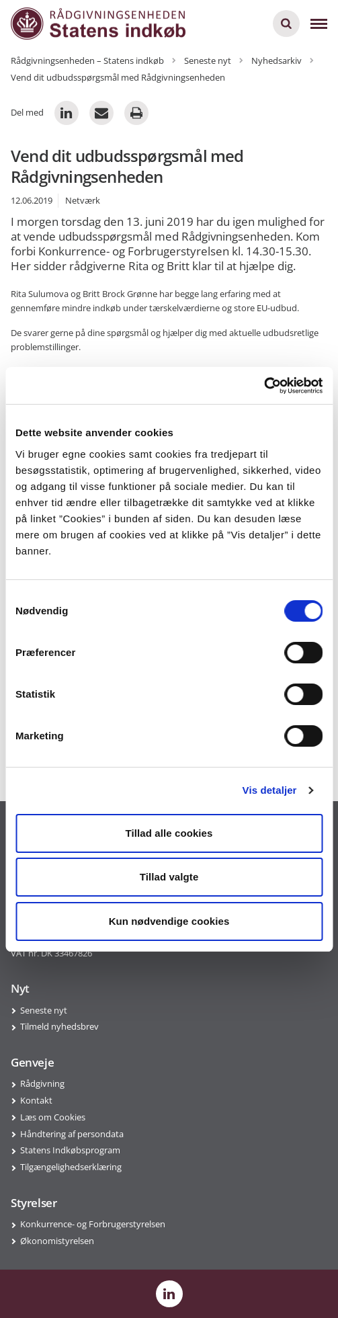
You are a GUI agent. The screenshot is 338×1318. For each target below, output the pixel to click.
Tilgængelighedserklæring (71, 1167)
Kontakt (36, 1100)
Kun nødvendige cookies (169, 921)
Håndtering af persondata (72, 1134)
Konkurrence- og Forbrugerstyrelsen (92, 1224)
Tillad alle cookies (168, 833)
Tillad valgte (169, 876)
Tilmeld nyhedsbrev (59, 1026)
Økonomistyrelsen (57, 1241)
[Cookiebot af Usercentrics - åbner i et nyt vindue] (264, 386)
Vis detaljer (270, 790)
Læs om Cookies (52, 1117)
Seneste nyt (43, 1010)
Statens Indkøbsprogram (70, 1150)
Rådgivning (42, 1083)
